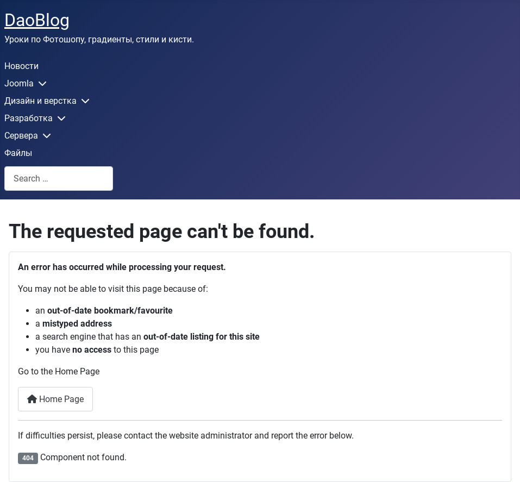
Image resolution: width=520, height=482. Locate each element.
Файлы (18, 153)
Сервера (21, 135)
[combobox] (58, 178)
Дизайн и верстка (40, 101)
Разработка (28, 118)
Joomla (19, 83)
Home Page (55, 399)
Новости (21, 66)
